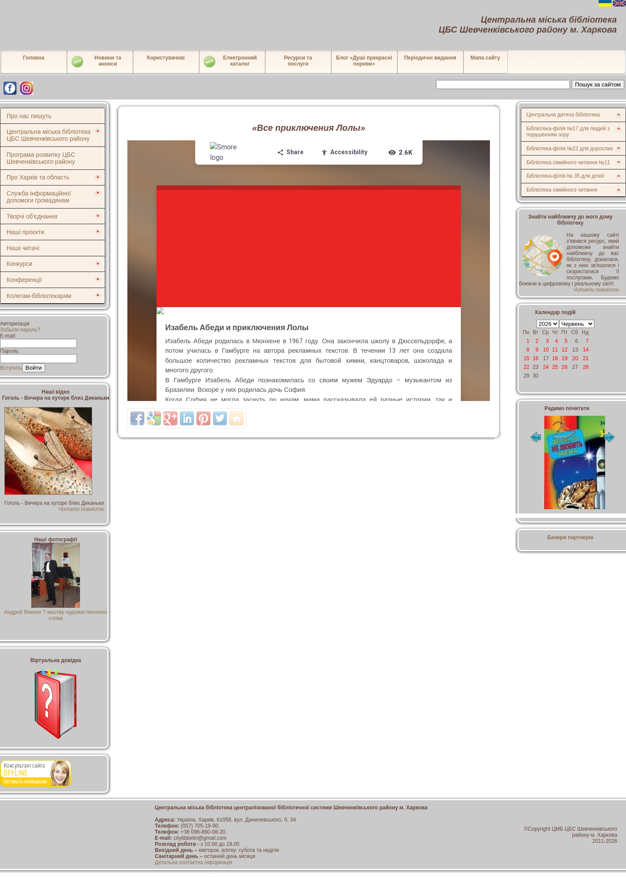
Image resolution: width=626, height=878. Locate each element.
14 (586, 350)
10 (546, 350)
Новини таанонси (95, 62)
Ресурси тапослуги (298, 61)
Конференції (24, 279)
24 (546, 367)
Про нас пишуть (29, 116)
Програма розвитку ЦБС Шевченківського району (41, 158)
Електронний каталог (230, 62)
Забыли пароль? (20, 330)
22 (526, 367)
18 (555, 358)
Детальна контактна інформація (193, 862)
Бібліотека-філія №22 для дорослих (569, 149)
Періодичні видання (430, 58)
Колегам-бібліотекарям (39, 295)
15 (526, 358)
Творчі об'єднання (32, 216)
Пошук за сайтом (598, 84)
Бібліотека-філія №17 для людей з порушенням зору (568, 132)
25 (555, 367)
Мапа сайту (485, 58)
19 (564, 358)
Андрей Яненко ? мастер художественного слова (55, 612)
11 (555, 350)
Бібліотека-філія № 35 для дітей (565, 176)
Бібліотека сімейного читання (561, 190)
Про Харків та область (38, 177)
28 (586, 367)
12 (564, 350)
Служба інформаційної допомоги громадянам (39, 197)
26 (564, 367)
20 (575, 358)
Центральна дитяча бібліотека (563, 115)
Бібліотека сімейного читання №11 (568, 162)
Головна (33, 58)
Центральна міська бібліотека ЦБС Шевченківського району (48, 135)
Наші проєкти (25, 232)
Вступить (11, 368)
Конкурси (19, 263)
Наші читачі (23, 248)
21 (586, 358)
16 (535, 358)
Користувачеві (166, 58)
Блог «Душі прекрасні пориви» (364, 61)
